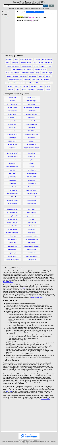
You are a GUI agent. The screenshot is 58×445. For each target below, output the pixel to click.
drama (10, 86)
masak (7, 17)
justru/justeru (31, 180)
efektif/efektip (32, 131)
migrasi (42, 66)
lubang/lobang (12, 219)
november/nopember (12, 259)
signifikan (27, 79)
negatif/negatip (12, 249)
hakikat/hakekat (12, 187)
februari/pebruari (12, 153)
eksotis (24, 89)
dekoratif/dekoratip (31, 114)
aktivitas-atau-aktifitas (15, 79)
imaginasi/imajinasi (12, 200)
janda (17, 89)
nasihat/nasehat (12, 246)
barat (9, 76)
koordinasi (23, 76)
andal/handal (12, 114)
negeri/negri (12, 253)
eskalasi (15, 76)
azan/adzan (12, 137)
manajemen (20, 83)
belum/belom (12, 141)
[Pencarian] (23, 6)
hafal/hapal (12, 183)
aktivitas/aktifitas (12, 104)
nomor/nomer (12, 256)
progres (47, 86)
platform (48, 76)
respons (41, 76)
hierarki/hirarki (12, 190)
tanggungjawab (47, 59)
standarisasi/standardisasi (32, 246)
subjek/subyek (31, 249)
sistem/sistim (31, 243)
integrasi (37, 59)
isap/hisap (31, 160)
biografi (36, 66)
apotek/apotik (12, 124)
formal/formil (12, 160)
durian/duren (31, 127)
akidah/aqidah (12, 107)
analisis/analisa (12, 117)
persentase (31, 89)
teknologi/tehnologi (31, 256)
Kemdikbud (22, 288)
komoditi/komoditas (31, 197)
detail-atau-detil (10, 83)
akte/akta (12, 100)
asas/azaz (12, 127)
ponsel (48, 89)
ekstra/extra (31, 137)
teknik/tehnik (31, 253)
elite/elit (31, 141)
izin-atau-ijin (48, 62)
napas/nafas (12, 243)
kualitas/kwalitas (12, 209)
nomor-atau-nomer (46, 83)
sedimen (10, 89)
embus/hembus (31, 144)
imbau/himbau (12, 203)
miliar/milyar (12, 236)
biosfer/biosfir (32, 97)
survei (16, 86)
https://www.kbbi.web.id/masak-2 (35, 12)
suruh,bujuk (35, 79)
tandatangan (32, 76)
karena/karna (32, 183)
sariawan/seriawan (31, 236)
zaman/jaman (31, 259)
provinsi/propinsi (32, 226)
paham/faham (31, 216)
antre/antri (12, 121)
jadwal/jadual (32, 170)
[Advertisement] (36, 36)
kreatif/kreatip (31, 203)
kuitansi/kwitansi (12, 212)
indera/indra (31, 153)
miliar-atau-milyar (47, 73)
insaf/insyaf (31, 156)
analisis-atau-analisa (13, 66)
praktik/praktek (31, 222)
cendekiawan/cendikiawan (32, 107)
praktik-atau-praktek (26, 59)
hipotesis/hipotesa (12, 193)
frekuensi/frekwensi (12, 166)
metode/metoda (12, 229)
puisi (35, 62)
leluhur (49, 66)
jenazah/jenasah (32, 173)
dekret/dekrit (31, 117)
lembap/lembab (12, 216)
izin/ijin (32, 166)
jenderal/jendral (31, 177)
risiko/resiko (31, 232)
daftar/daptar (32, 111)
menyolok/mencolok (12, 232)
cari (7, 62)
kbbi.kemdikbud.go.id (37, 297)
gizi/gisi (12, 170)
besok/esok (12, 148)
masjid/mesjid (12, 226)
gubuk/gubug (12, 177)
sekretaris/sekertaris (31, 239)
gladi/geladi (12, 173)
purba (38, 73)
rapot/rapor (31, 229)
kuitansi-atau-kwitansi (18, 69)
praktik (41, 86)
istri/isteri (31, 163)
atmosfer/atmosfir (12, 134)
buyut (41, 62)
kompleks (36, 83)
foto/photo (12, 163)
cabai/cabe (31, 104)
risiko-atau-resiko (26, 62)
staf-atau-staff (24, 86)
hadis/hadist (12, 180)
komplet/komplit (31, 200)
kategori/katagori (31, 193)
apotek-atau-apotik (40, 69)
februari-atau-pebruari (12, 73)
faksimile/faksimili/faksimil (31, 148)
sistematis (34, 86)
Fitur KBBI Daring (8, 282)
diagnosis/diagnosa (31, 124)
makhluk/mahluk (12, 222)
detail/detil (31, 121)
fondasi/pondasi (12, 156)
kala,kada (9, 59)
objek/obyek (31, 209)
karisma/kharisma (31, 190)
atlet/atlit (12, 131)
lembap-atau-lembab (27, 73)
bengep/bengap (12, 144)
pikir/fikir (31, 219)
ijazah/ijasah (12, 197)
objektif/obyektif (31, 212)
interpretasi (15, 62)
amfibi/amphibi (12, 111)
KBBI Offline (9, 391)
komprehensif (45, 79)
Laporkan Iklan (45, 399)
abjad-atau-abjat (26, 66)
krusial (29, 83)
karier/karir (31, 187)
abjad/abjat (12, 97)
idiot (16, 59)
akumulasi (40, 89)
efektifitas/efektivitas (31, 134)
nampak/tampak (12, 239)
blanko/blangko (31, 100)
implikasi (29, 69)
